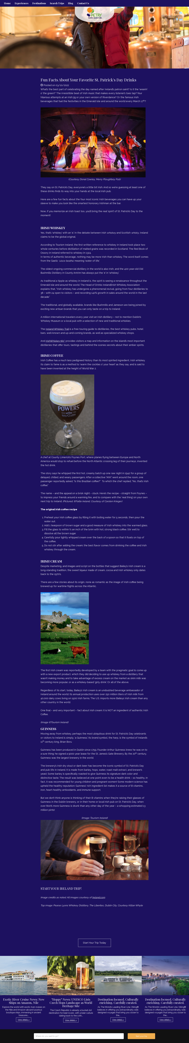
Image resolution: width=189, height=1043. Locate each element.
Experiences (21, 3)
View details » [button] (24, 1020)
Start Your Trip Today (94, 942)
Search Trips (57, 3)
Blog (70, 3)
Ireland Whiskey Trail (57, 329)
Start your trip (141, 1036)
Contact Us (83, 3)
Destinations (39, 3)
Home (7, 3)
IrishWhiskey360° (55, 341)
